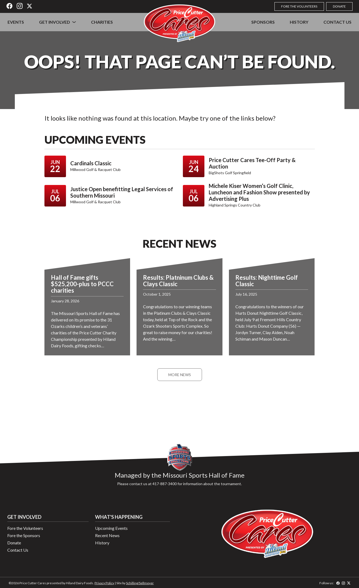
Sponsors (263, 21)
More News (179, 374)
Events (16, 21)
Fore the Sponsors (23, 535)
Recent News (107, 535)
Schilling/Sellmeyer (140, 583)
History (299, 21)
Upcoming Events (111, 528)
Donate (339, 6)
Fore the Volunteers (299, 6)
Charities (102, 21)
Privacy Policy (104, 583)
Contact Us (337, 21)
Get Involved (54, 21)
